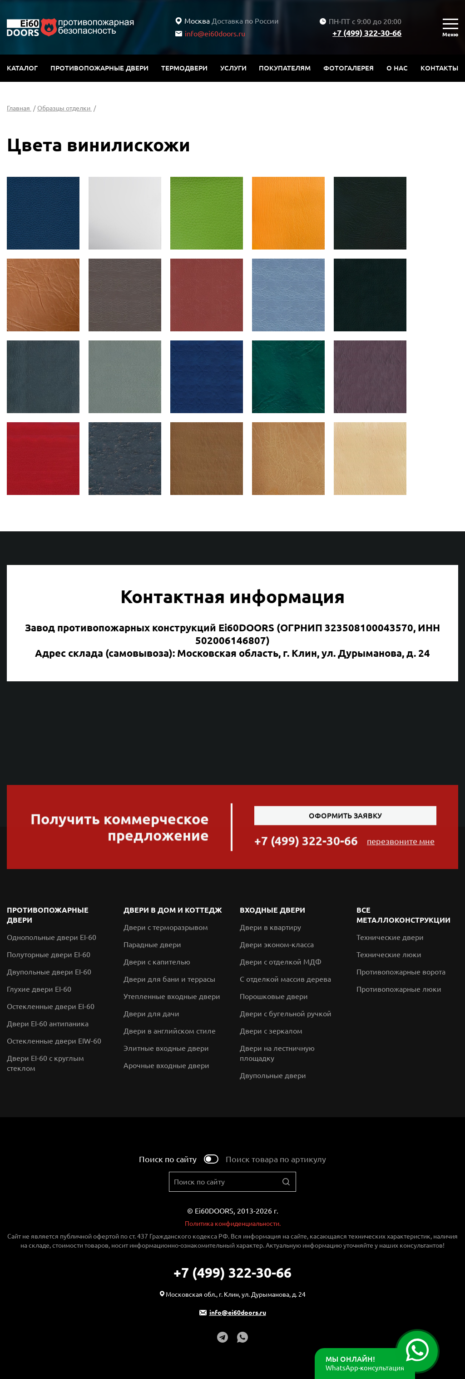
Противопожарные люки (398, 989)
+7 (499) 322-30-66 (366, 32)
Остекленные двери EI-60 (50, 1006)
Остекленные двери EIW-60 (54, 1041)
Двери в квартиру (270, 927)
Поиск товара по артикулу (276, 1159)
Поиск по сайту (168, 1159)
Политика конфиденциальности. (233, 1223)
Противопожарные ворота (400, 972)
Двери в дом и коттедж (173, 910)
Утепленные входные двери (172, 996)
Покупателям (285, 68)
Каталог (22, 68)
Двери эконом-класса (277, 944)
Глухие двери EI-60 (39, 989)
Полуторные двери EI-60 (48, 954)
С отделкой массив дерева (285, 979)
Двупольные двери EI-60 (49, 972)
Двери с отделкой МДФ (281, 962)
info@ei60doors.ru (210, 34)
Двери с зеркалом (271, 1031)
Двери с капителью (157, 962)
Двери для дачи (151, 1013)
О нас (397, 68)
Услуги (233, 68)
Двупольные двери (273, 1075)
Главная (19, 108)
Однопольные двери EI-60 (51, 937)
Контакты (439, 68)
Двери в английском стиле (170, 1031)
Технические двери (390, 937)
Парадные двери (152, 944)
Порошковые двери (274, 996)
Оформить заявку (345, 819)
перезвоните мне (401, 844)
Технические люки (388, 954)
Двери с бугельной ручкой (285, 1013)
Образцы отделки (64, 108)
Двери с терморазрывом (166, 927)
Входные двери (272, 910)
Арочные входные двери (166, 1065)
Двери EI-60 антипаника (48, 1023)
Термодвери (184, 68)
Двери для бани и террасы (169, 979)
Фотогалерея (348, 68)
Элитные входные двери (166, 1048)
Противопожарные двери (99, 68)
